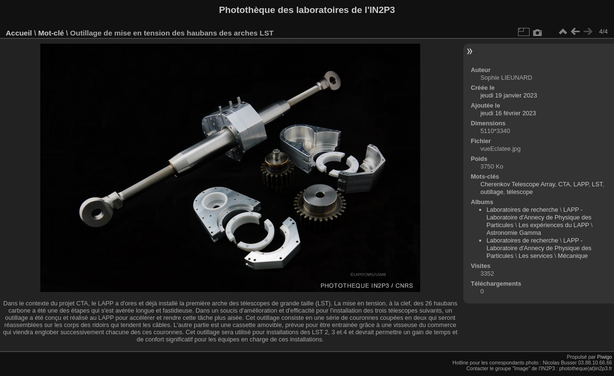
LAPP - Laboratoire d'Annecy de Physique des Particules (538, 217)
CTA (564, 184)
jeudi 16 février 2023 (508, 113)
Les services (536, 255)
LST (597, 184)
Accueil (19, 33)
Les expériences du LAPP (554, 225)
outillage (491, 191)
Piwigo (604, 357)
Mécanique (573, 255)
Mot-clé (51, 33)
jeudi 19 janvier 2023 (508, 95)
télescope (520, 191)
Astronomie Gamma (513, 232)
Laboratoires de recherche (522, 209)
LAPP (581, 184)
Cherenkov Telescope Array (517, 184)
